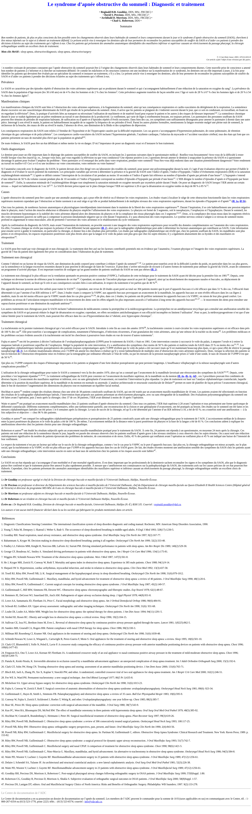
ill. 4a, (181, 376)
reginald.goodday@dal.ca (167, 504)
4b (186, 376)
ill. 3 (19, 351)
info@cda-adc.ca (93, 801)
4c (190, 376)
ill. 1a (235, 201)
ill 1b (242, 201)
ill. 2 (104, 228)
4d (194, 376)
